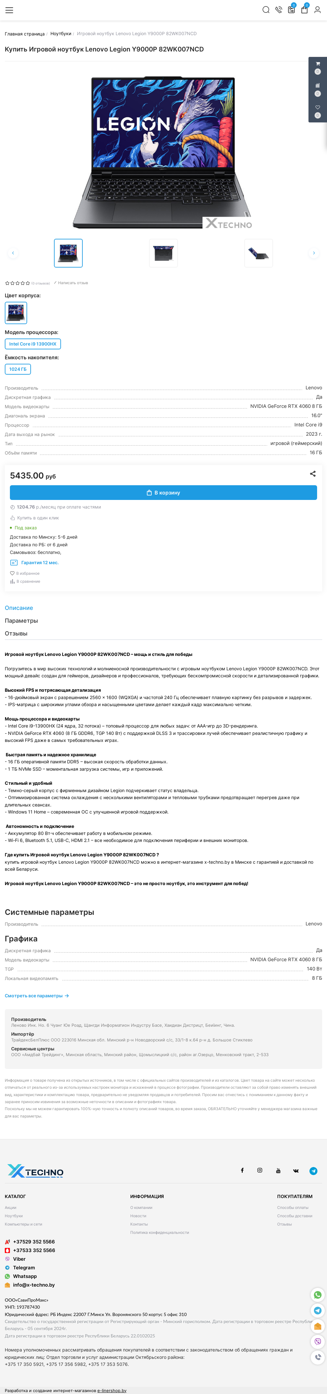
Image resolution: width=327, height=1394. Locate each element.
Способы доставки (294, 1215)
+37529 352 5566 (30, 1242)
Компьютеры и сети (23, 1224)
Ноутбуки (14, 1215)
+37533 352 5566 (30, 1250)
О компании (141, 1207)
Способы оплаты (292, 1207)
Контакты (139, 1224)
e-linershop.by (111, 1390)
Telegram (20, 1268)
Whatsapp (21, 1276)
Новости (138, 1215)
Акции (10, 1207)
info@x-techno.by (34, 1285)
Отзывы (284, 1224)
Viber (15, 1259)
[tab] (163, 608)
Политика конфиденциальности (159, 1232)
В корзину (163, 492)
